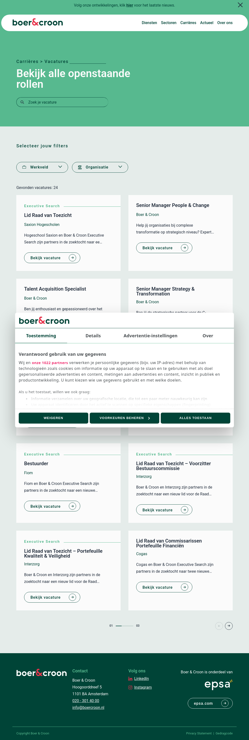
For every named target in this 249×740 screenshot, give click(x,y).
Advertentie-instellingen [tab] (151, 335)
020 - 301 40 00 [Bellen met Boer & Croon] (85, 700)
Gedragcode (224, 733)
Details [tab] (93, 335)
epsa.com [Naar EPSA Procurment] (203, 703)
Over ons (225, 22)
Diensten (149, 22)
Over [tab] (208, 335)
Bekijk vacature (45, 258)
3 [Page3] (130, 626)
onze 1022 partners (50, 362)
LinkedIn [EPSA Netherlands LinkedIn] (141, 678)
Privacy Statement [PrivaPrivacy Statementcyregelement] (199, 733)
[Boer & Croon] (37, 24)
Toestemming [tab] (41, 335)
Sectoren (169, 22)
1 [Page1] (119, 626)
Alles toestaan (195, 418)
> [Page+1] (229, 626)
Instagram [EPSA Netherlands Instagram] (143, 687)
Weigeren (53, 418)
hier (129, 5)
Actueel (206, 22)
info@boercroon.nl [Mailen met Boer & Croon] (88, 707)
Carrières (188, 22)
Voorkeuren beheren (125, 418)
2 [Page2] (124, 626)
